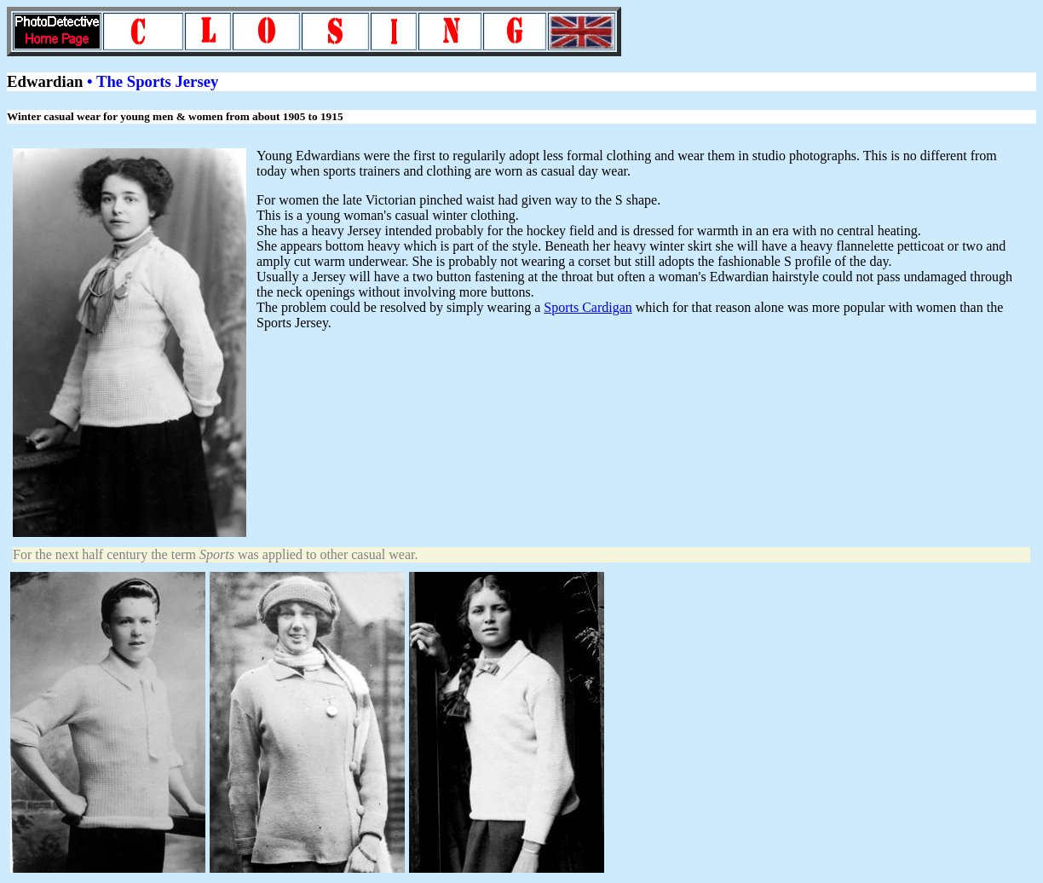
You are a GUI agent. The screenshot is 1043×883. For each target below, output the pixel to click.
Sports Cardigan (588, 307)
